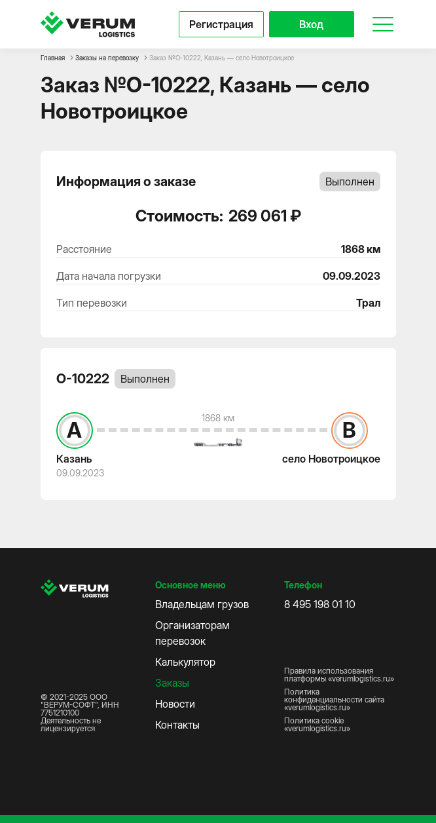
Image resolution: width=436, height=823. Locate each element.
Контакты (177, 724)
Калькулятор (185, 661)
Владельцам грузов (202, 604)
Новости (175, 703)
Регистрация (221, 24)
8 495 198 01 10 (319, 604)
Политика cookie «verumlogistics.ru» (317, 725)
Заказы (172, 682)
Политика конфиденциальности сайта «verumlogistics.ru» (334, 700)
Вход (311, 24)
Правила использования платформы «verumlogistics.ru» (339, 675)
